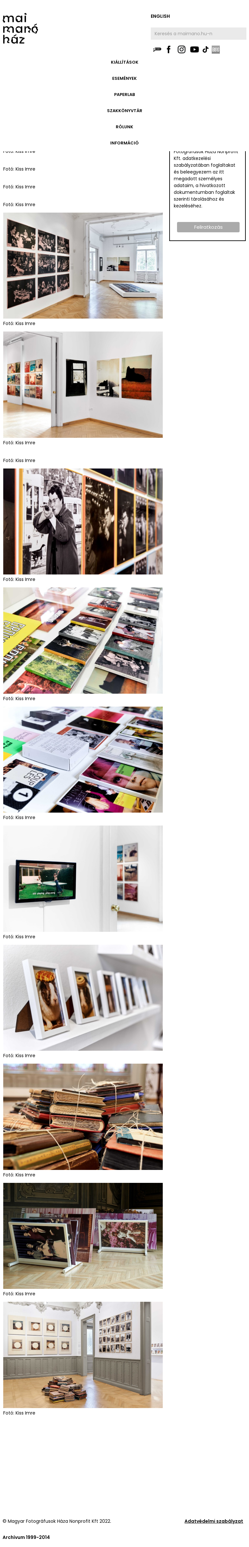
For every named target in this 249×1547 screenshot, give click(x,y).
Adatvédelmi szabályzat (213, 1521)
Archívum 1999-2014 (26, 1537)
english (160, 16)
